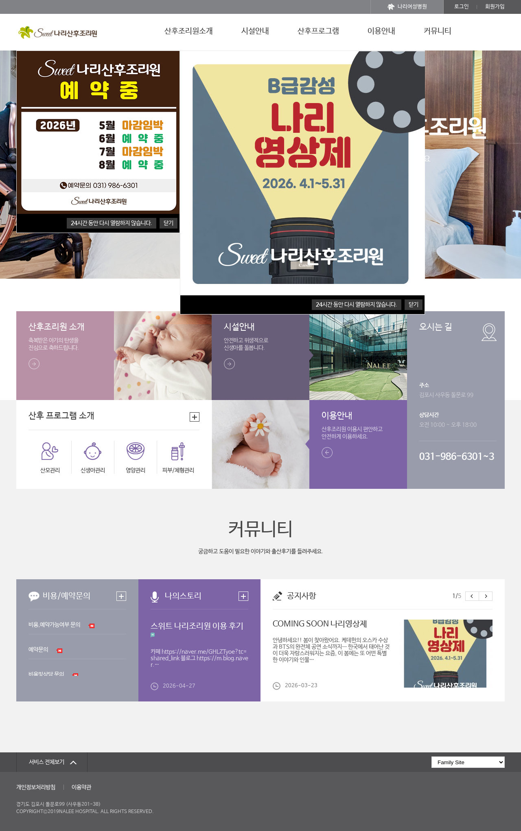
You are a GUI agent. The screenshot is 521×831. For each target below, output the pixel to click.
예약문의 (38, 649)
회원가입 (495, 7)
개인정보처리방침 (35, 787)
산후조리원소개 (188, 31)
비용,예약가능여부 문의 (54, 625)
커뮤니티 (437, 31)
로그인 (461, 7)
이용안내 (381, 31)
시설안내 (255, 31)
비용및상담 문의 (46, 674)
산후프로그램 (318, 31)
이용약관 (81, 787)
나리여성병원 (407, 7)
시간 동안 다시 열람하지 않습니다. (111, 223)
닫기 (168, 223)
